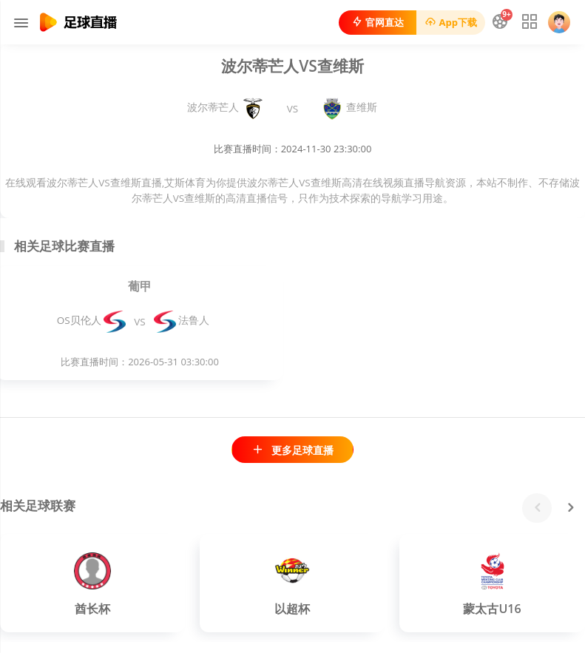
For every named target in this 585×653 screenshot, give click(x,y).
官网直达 (377, 22)
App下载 (451, 22)
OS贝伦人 (91, 320)
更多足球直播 (292, 450)
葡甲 (140, 286)
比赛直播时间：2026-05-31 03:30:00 (140, 361)
